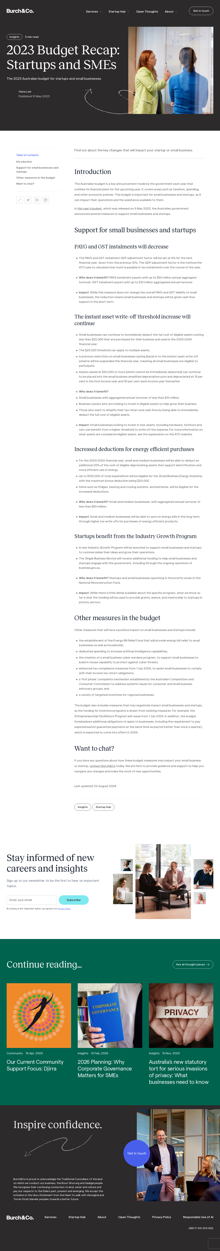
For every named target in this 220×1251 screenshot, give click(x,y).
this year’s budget (89, 213)
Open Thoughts (147, 11)
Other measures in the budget (35, 182)
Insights (83, 811)
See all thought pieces (193, 969)
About (169, 11)
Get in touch (201, 11)
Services (92, 11)
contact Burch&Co (102, 770)
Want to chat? (25, 188)
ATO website (183, 439)
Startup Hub (117, 11)
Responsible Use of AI (198, 1217)
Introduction (24, 166)
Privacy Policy (64, 913)
